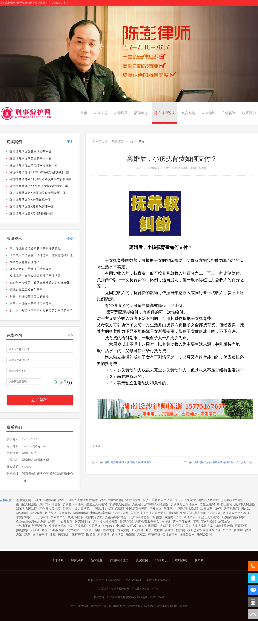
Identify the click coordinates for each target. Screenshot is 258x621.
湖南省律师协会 (115, 517)
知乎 (149, 530)
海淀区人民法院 (208, 517)
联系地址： (14, 473)
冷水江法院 (224, 504)
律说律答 (154, 534)
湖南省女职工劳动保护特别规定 (30, 269)
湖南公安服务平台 (147, 521)
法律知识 (208, 113)
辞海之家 (109, 530)
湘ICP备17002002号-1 (158, 580)
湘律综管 (78, 534)
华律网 (168, 508)
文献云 (141, 534)
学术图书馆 (58, 517)
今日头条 (95, 525)
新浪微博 (103, 534)
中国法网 (181, 508)
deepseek (108, 525)
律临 (53, 534)
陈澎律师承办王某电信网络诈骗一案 (33, 165)
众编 (44, 530)
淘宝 (19, 534)
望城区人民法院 (96, 504)
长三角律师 (40, 517)
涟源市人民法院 (244, 504)
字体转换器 (208, 521)
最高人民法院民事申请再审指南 (30, 303)
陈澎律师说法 (164, 113)
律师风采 (121, 113)
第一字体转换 (182, 521)
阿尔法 (245, 508)
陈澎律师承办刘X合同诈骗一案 (30, 199)
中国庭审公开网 (136, 508)
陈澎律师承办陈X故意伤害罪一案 (31, 206)
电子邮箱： (14, 446)
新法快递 (51, 513)
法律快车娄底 (94, 517)
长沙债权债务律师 (233, 517)
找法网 (193, 508)
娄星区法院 (207, 504)
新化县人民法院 (49, 508)
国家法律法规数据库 (199, 525)
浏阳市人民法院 (49, 504)
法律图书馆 (40, 534)
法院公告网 (187, 534)
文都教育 (66, 521)
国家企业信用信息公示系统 (149, 513)
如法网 (180, 530)
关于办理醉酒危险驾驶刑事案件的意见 (35, 248)
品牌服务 (141, 113)
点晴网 (119, 508)
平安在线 (155, 508)
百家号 (169, 530)
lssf (131, 141)
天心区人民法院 (185, 500)
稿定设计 (64, 534)
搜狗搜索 (22, 530)
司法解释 (22, 513)
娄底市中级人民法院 (76, 508)
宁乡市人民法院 (119, 504)
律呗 (103, 500)
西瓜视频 (81, 525)
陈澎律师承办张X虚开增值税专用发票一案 (37, 193)
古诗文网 (123, 530)
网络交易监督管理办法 (24, 262)
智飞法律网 (169, 534)
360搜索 (157, 517)
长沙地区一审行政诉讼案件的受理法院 (35, 276)
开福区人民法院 (231, 500)
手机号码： (14, 439)
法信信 (130, 534)
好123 (142, 525)
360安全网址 (83, 521)
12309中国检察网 (44, 500)
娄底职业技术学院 (171, 525)
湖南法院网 (132, 500)
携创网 (173, 513)
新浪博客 (118, 534)
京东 (27, 534)
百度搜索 (241, 525)
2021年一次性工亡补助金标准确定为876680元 (39, 282)
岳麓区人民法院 (208, 500)
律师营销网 (115, 500)
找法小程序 (75, 517)
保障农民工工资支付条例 (26, 289)
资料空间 (186, 513)
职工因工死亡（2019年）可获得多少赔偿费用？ (41, 310)
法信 (178, 517)
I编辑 (97, 530)
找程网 (158, 530)
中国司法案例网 (100, 513)
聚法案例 (190, 517)
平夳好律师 (23, 517)
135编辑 (86, 530)
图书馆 (227, 530)
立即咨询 (39, 400)
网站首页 (117, 141)
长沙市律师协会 (138, 517)
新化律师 (137, 530)
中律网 (120, 525)
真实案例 (188, 113)
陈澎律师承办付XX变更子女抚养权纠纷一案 (38, 186)
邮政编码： (14, 466)
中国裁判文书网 (102, 508)
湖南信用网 (80, 513)
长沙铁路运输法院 (60, 525)
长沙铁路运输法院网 (184, 504)
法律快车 (206, 508)
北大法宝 (73, 530)
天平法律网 (231, 508)
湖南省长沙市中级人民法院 (150, 504)
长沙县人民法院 (73, 504)
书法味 (165, 521)
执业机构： (14, 460)
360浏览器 (126, 521)
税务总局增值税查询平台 (203, 530)
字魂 (196, 521)
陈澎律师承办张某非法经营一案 (30, 151)
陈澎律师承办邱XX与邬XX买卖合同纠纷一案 (39, 172)
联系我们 (249, 113)
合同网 (238, 530)
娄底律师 (200, 513)
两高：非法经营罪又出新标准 (29, 296)
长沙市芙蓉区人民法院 (158, 500)
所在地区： (14, 453)
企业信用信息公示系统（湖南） (37, 521)
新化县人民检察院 (105, 521)
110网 (218, 508)
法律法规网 (120, 513)
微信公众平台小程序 (236, 513)
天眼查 (34, 530)
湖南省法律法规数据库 (83, 500)
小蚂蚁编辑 (57, 530)
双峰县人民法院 (26, 508)
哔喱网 (152, 525)
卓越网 (168, 517)
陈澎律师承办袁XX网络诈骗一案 (31, 213)
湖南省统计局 (224, 525)
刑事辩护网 (23, 500)
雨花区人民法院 (26, 504)
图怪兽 (90, 534)
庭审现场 (65, 513)
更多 (70, 141)
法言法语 (224, 521)
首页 (83, 113)
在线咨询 (229, 113)
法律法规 (101, 113)
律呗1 (62, 500)
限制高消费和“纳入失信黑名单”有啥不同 (128, 462)
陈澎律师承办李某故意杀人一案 (30, 158)
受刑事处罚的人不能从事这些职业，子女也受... (221, 462)
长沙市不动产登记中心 (31, 525)
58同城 (131, 525)
